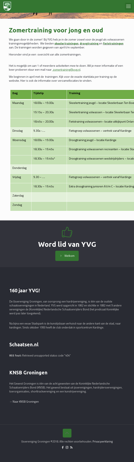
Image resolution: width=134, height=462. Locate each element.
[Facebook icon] (62, 447)
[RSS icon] (71, 447)
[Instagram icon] (67, 447)
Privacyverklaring (103, 441)
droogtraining (89, 43)
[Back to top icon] (67, 433)
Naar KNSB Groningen (26, 401)
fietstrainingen (113, 43)
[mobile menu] (128, 6)
